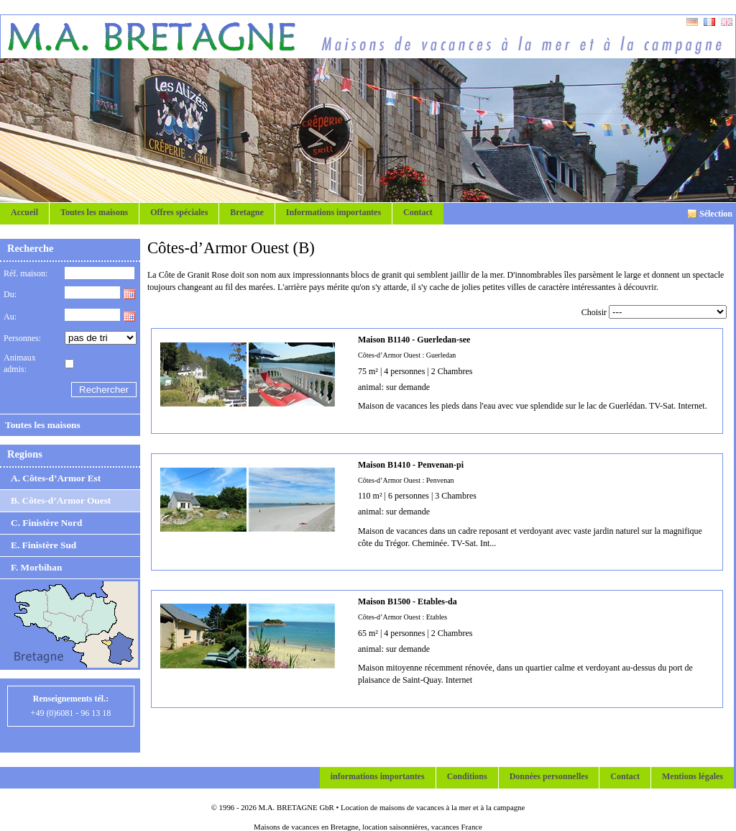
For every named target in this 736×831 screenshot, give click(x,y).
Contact (418, 212)
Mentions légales (692, 776)
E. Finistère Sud (43, 545)
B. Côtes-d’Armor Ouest (61, 500)
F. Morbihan (36, 567)
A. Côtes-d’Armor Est (56, 478)
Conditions (467, 776)
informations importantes (378, 776)
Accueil (24, 212)
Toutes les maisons (94, 212)
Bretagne (246, 212)
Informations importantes (333, 212)
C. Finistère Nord (46, 522)
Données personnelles (549, 776)
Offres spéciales (179, 212)
